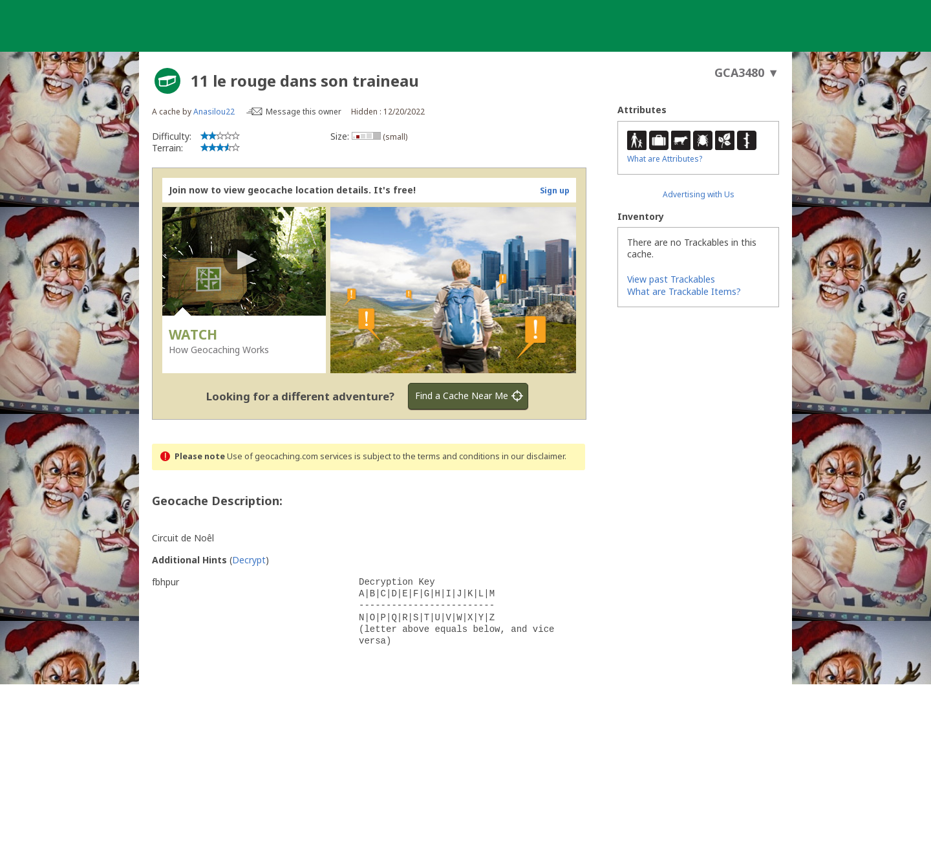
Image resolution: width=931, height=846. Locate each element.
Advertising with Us (698, 194)
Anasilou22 (214, 111)
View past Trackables (671, 279)
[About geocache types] (167, 80)
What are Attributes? (664, 158)
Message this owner (303, 111)
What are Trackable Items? (684, 291)
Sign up (555, 190)
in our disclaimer (533, 456)
